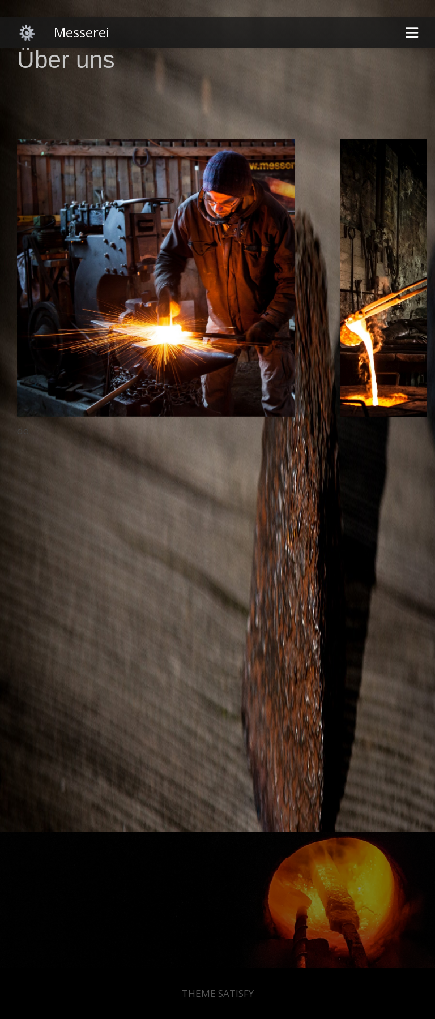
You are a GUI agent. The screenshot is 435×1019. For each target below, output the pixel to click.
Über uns (65, 59)
